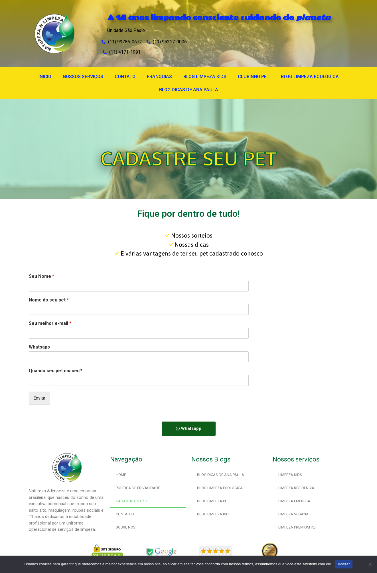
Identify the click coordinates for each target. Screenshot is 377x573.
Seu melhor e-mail (50, 323)
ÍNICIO (44, 76)
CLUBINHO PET (253, 76)
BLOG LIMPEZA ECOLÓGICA (310, 76)
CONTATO (125, 76)
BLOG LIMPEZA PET (213, 501)
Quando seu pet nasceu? (55, 370)
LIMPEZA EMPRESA (294, 501)
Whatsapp (39, 347)
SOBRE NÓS (125, 527)
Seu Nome (41, 276)
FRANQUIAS (159, 76)
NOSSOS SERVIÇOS (83, 76)
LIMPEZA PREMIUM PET (297, 527)
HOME (121, 475)
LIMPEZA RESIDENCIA (296, 488)
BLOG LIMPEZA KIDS (204, 76)
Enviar (39, 398)
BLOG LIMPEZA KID (213, 514)
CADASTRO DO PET (132, 501)
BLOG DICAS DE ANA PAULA (188, 89)
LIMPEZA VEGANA (293, 514)
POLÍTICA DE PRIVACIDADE (138, 488)
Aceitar (344, 564)
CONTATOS (125, 514)
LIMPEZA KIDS (290, 475)
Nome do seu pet (49, 300)
